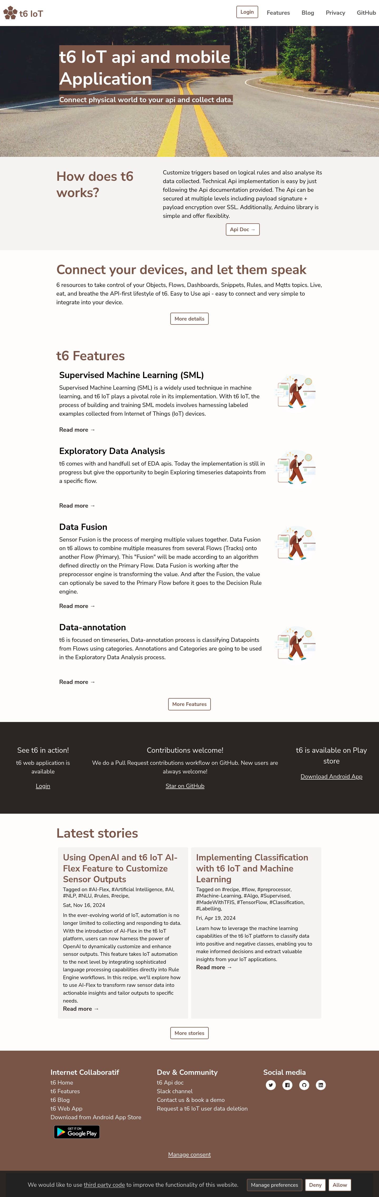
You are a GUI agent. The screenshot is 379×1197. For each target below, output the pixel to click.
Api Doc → (242, 230)
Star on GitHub (185, 788)
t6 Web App (66, 1135)
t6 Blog (60, 1126)
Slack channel (173, 1118)
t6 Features (65, 1118)
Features (278, 13)
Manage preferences (273, 1185)
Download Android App (331, 779)
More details (189, 320)
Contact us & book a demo (189, 1126)
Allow (344, 1185)
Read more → (77, 431)
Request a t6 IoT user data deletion (201, 1135)
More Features (189, 706)
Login (246, 12)
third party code (99, 1185)
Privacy (335, 13)
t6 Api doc (169, 1109)
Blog (308, 13)
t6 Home (62, 1109)
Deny (318, 1185)
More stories (189, 1059)
